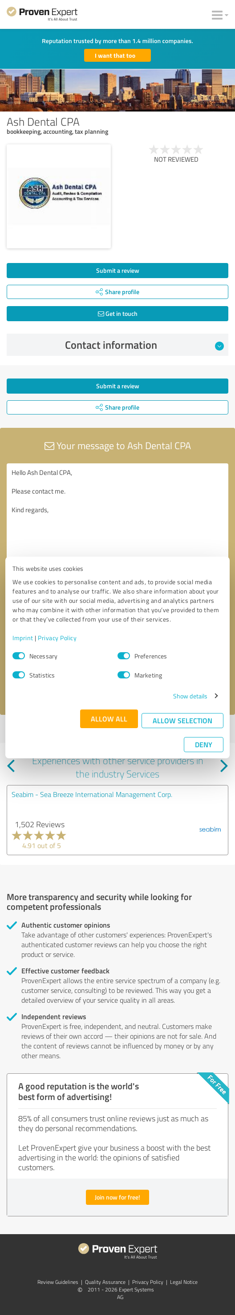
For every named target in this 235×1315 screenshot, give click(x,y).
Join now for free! (117, 1197)
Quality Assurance (105, 1282)
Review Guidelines (57, 1282)
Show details (190, 696)
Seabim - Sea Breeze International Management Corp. (92, 794)
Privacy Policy (57, 638)
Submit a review (117, 270)
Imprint (22, 638)
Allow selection (182, 720)
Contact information (144, 344)
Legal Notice (184, 1282)
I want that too (115, 55)
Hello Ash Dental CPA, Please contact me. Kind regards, (117, 513)
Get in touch (118, 313)
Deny (203, 744)
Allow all (109, 718)
